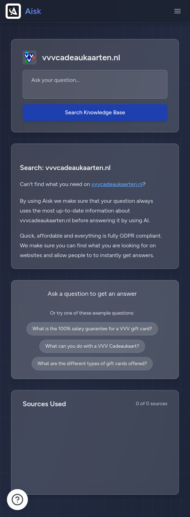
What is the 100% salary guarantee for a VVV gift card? (92, 329)
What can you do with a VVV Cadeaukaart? (92, 346)
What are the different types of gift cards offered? (92, 363)
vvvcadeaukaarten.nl (117, 184)
